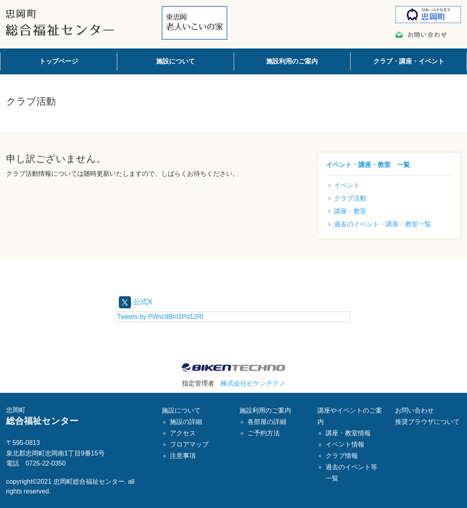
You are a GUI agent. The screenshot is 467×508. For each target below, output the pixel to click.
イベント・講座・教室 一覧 (368, 164)
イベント (347, 185)
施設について (175, 61)
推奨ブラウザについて (427, 421)
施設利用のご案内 (292, 61)
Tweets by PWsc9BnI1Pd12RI (160, 316)
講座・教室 (350, 211)
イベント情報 (344, 444)
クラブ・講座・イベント (408, 61)
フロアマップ (189, 444)
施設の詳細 (186, 421)
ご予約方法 (263, 432)
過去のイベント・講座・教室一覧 (382, 224)
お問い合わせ (414, 410)
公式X (137, 301)
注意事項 (183, 455)
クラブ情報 (341, 455)
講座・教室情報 (348, 432)
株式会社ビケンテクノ (253, 383)
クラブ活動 (350, 198)
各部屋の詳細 (266, 421)
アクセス (183, 432)
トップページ (58, 61)
